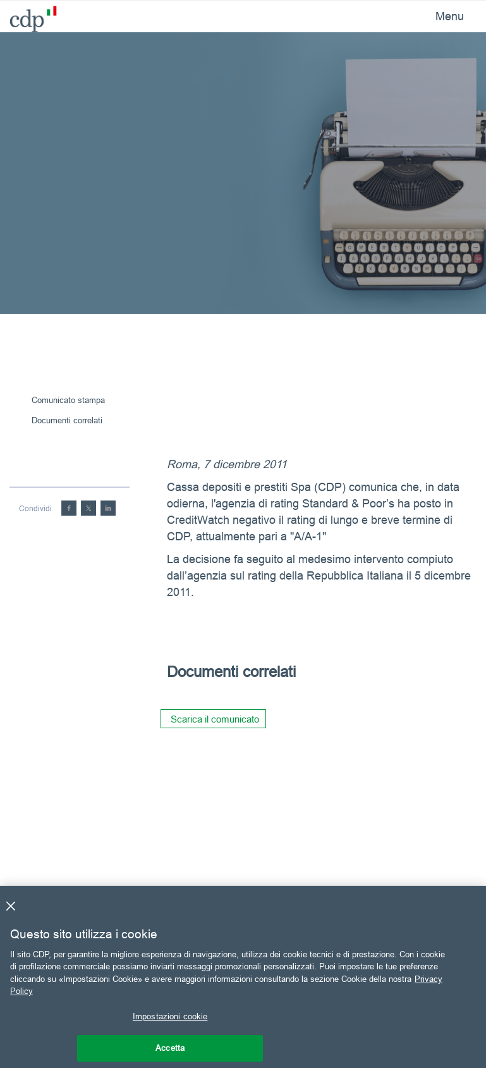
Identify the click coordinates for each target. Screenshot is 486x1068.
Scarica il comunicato (215, 719)
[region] (243, 977)
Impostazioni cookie (170, 1016)
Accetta (170, 1048)
